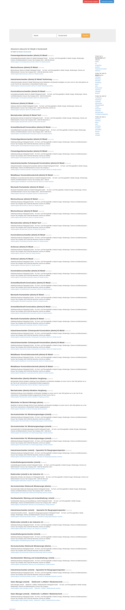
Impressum (12, 609)
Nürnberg (98, 79)
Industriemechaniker (101, 69)
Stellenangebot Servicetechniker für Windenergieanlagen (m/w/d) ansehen (32, 421)
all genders (98, 65)
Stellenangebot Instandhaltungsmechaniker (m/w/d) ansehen (28, 468)
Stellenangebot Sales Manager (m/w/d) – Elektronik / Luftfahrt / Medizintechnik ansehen (35, 600)
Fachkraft (98, 110)
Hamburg (98, 77)
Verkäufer (98, 101)
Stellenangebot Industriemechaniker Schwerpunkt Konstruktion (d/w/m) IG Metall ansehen (36, 169)
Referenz (97, 70)
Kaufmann (98, 108)
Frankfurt (97, 128)
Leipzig (97, 133)
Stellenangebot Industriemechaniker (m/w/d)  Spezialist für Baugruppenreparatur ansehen (36, 516)
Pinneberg (98, 82)
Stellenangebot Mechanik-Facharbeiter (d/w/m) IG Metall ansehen (29, 193)
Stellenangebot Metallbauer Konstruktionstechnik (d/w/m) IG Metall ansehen (32, 181)
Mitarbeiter (98, 99)
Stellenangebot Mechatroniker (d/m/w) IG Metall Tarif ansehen (28, 121)
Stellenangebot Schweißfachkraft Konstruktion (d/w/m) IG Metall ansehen (31, 133)
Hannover (98, 89)
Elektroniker (98, 103)
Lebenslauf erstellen (107, 1)
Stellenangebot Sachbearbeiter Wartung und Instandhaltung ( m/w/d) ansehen (33, 504)
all (96, 63)
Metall (97, 61)
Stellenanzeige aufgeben (91, 1)
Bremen (97, 93)
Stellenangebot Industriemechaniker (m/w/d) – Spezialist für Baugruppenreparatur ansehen (36, 456)
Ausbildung (98, 98)
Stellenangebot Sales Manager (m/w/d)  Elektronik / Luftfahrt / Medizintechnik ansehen (36, 588)
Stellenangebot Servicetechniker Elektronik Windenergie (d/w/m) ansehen (31, 492)
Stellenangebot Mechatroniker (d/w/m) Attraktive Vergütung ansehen (30, 385)
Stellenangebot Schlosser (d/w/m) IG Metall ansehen (26, 109)
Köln (96, 86)
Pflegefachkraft (99, 105)
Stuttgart (97, 135)
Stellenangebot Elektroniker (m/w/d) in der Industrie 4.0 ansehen (29, 480)
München (98, 80)
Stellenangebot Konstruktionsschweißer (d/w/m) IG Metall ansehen (29, 98)
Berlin (97, 84)
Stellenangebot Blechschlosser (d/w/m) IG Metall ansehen (27, 74)
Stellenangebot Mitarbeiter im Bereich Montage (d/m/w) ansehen (29, 409)
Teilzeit (97, 107)
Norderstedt (98, 88)
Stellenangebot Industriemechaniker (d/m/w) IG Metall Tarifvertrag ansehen (32, 86)
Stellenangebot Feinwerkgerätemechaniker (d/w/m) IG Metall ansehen (30, 62)
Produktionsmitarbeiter (101, 114)
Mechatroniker (99, 112)
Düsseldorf (98, 129)
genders (97, 67)
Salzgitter (98, 91)
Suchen (85, 35)
